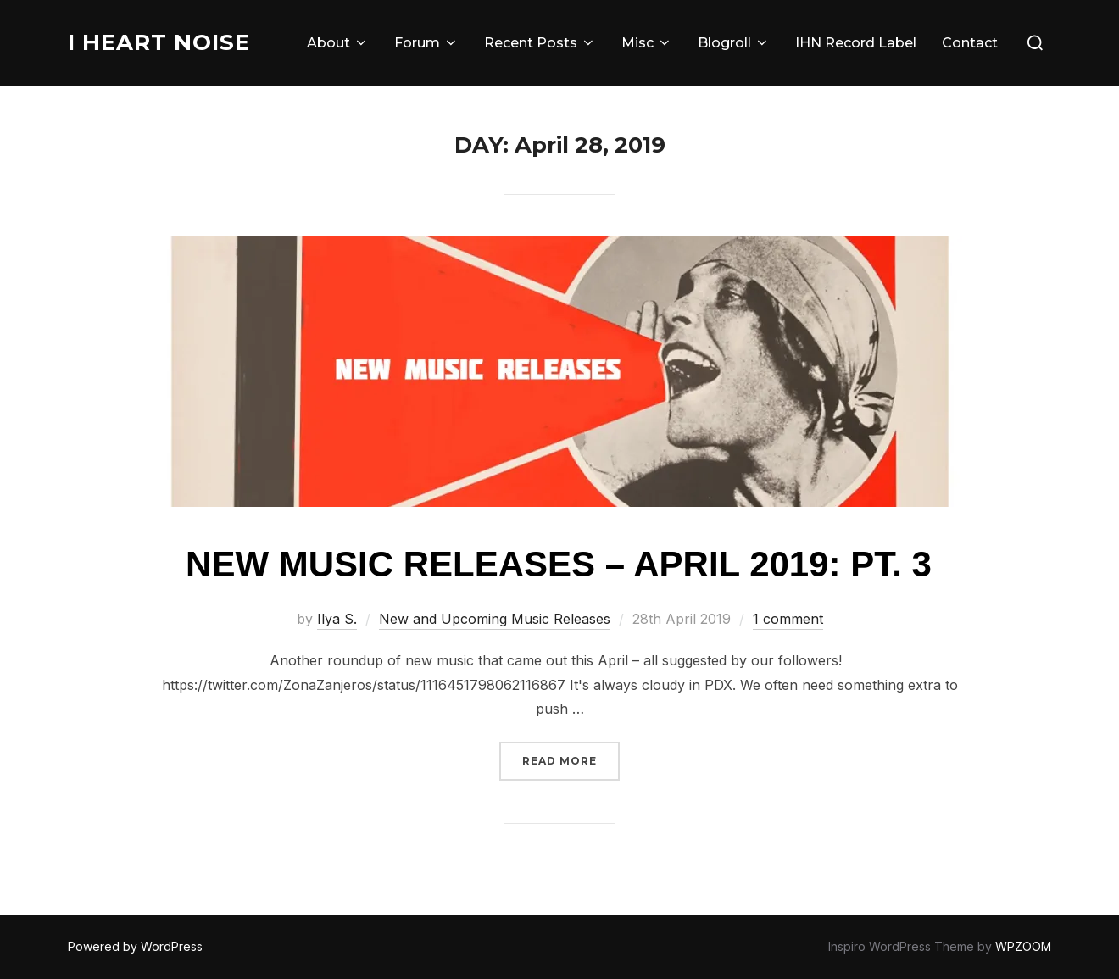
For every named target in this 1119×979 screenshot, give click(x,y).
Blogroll (734, 43)
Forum (426, 43)
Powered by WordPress (135, 946)
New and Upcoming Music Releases (494, 618)
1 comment (788, 618)
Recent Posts (540, 43)
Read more (571, 759)
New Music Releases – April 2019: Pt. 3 (559, 564)
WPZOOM (1023, 946)
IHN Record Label (855, 43)
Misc (646, 43)
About (338, 43)
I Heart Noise (159, 42)
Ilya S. (337, 618)
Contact (970, 43)
